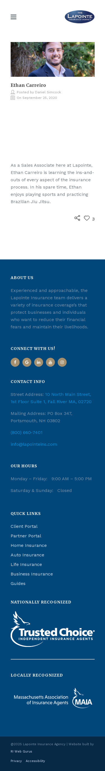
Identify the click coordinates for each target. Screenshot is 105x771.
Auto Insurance (27, 555)
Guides (18, 583)
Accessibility (35, 761)
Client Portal (24, 526)
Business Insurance (32, 574)
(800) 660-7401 (27, 432)
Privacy (16, 761)
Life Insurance (26, 564)
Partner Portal (26, 535)
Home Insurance (29, 545)
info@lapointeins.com (34, 444)
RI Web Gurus (21, 751)
